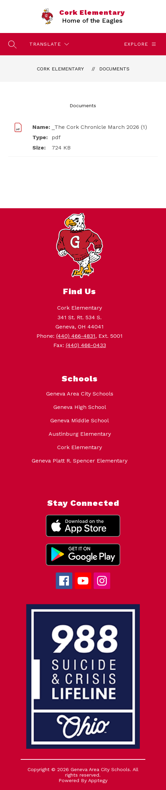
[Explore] (140, 44)
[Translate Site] (49, 44)
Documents (114, 68)
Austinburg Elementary (80, 434)
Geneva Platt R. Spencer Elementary (79, 460)
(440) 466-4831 (75, 336)
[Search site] (12, 44)
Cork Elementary (60, 68)
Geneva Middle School (79, 420)
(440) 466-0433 (86, 345)
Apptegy (97, 780)
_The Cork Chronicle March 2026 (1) (99, 127)
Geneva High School (79, 407)
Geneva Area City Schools (79, 393)
